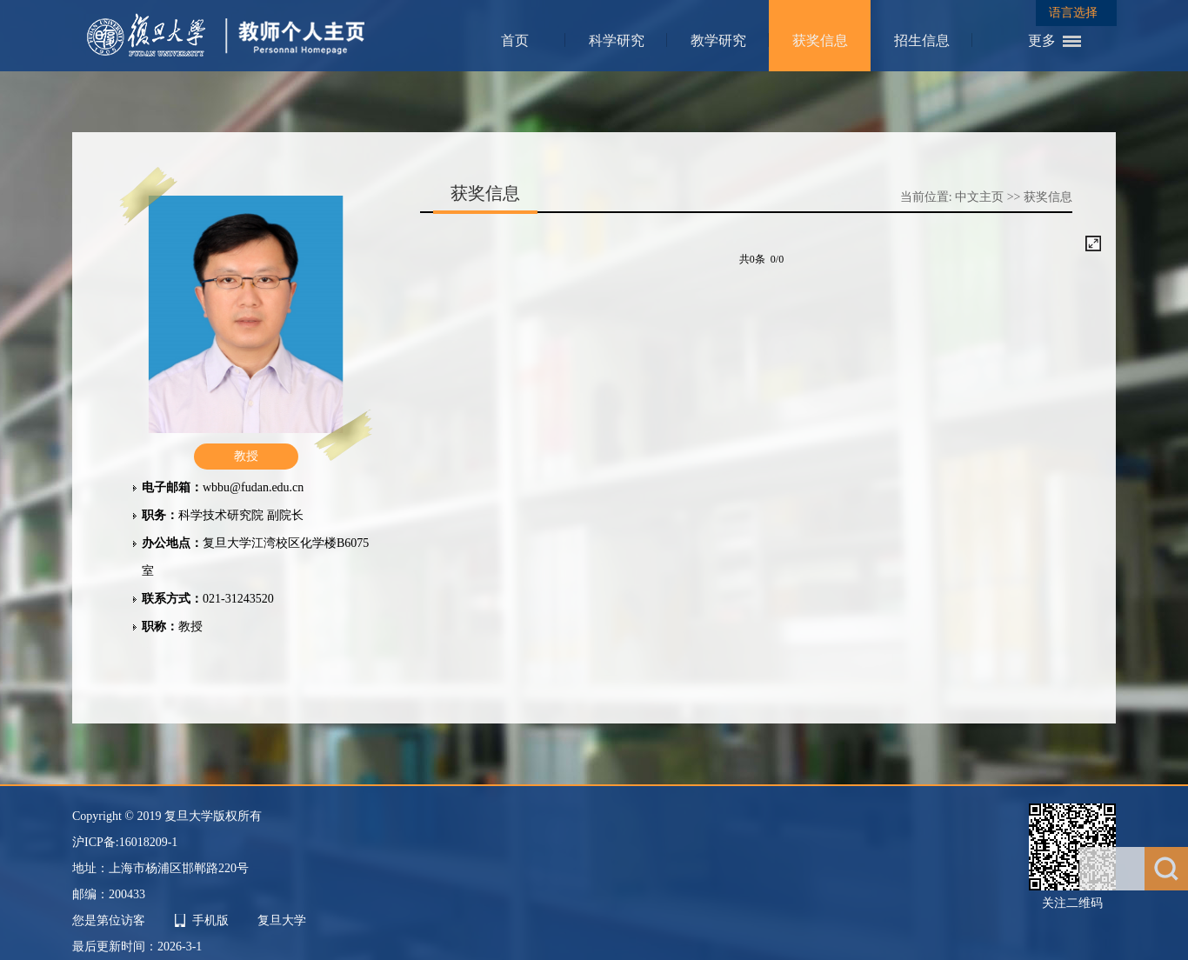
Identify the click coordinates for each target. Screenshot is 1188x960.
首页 (515, 40)
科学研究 (616, 40)
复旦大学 (281, 920)
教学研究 (718, 40)
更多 (1042, 40)
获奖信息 (820, 40)
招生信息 (922, 40)
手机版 (210, 920)
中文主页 (979, 196)
